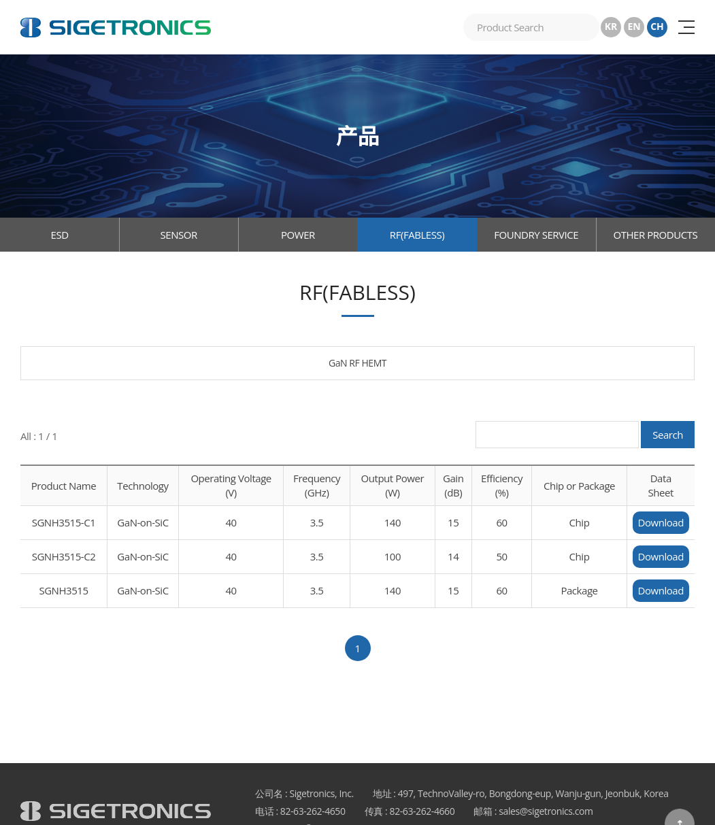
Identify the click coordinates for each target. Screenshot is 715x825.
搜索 (586, 27)
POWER (298, 234)
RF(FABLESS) (417, 234)
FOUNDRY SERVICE (536, 234)
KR (611, 26)
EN (633, 26)
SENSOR (179, 234)
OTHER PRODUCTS (655, 234)
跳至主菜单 (0, 0)
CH (657, 26)
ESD (60, 234)
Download (661, 522)
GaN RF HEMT (357, 362)
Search (667, 434)
